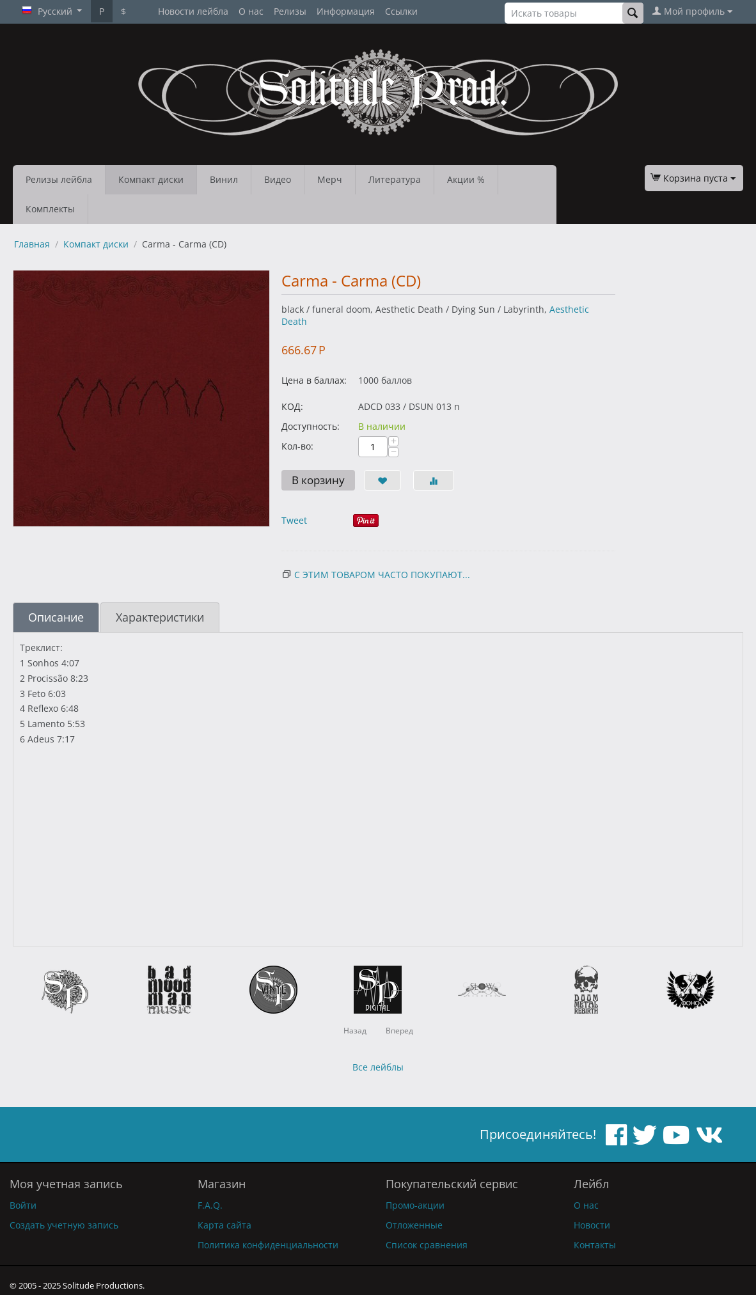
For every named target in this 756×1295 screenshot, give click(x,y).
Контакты (595, 1245)
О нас (251, 11)
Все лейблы (378, 1067)
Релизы (290, 11)
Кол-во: (297, 446)
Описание (56, 617)
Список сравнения (427, 1245)
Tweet (294, 520)
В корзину (318, 480)
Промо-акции (415, 1205)
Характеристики (160, 617)
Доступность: (310, 426)
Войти (23, 1205)
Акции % (466, 179)
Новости (592, 1225)
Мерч (329, 179)
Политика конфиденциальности (268, 1245)
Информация (346, 11)
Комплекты (50, 209)
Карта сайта (224, 1225)
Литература (394, 179)
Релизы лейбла (59, 179)
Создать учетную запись (64, 1225)
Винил (224, 179)
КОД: (292, 406)
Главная (32, 244)
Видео (277, 179)
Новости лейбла (193, 11)
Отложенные (414, 1225)
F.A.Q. (210, 1205)
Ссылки (401, 11)
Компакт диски (151, 179)
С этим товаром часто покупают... (382, 575)
